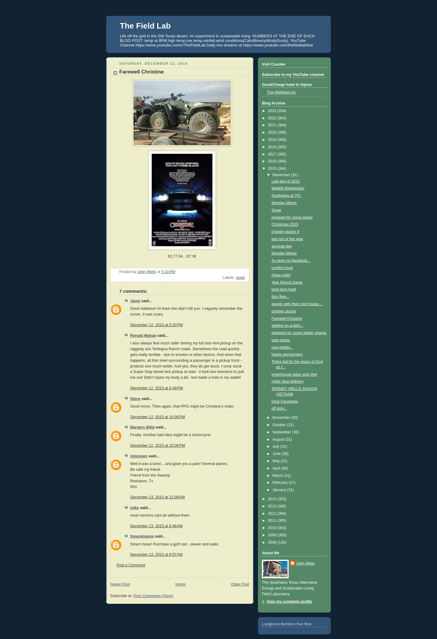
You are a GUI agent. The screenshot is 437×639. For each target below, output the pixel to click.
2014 (273, 499)
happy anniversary (287, 354)
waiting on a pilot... (287, 325)
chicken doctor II (286, 232)
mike (134, 508)
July (276, 446)
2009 (273, 535)
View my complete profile (289, 602)
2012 (273, 513)
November (282, 417)
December (282, 175)
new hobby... (282, 347)
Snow (276, 210)
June (277, 454)
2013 (273, 506)
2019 (273, 140)
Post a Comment (131, 565)
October (280, 425)
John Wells (305, 563)
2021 (273, 125)
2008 (273, 542)
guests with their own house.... (297, 304)
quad (240, 277)
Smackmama (142, 536)
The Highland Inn (281, 92)
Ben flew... (280, 297)
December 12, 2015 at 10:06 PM (157, 445)
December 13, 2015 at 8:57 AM (156, 554)
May (277, 461)
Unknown (138, 456)
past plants (281, 340)
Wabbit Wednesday (288, 188)
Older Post (240, 584)
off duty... (279, 408)
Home (180, 584)
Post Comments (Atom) (153, 596)
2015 (273, 168)
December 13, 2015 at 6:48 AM (156, 526)
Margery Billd (142, 427)
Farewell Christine (287, 318)
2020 (273, 132)
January (280, 490)
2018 (273, 147)
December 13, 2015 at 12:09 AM (157, 497)
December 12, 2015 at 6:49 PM (156, 388)
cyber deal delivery (287, 381)
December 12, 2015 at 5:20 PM (156, 325)
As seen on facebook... (291, 260)
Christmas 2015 (285, 224)
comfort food (282, 268)
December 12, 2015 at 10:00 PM (157, 417)
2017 (273, 154)
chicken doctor (284, 311)
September (282, 432)
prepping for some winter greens (299, 333)
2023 (273, 111)
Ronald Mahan (143, 335)
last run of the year (287, 239)
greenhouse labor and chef (294, 374)
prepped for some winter (292, 217)
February (281, 482)
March (278, 475)
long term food (284, 289)
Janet (135, 301)
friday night (281, 275)
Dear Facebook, (285, 401)
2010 (273, 528)
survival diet (282, 246)
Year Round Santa (287, 282)
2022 (273, 118)
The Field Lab (145, 25)
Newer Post (120, 584)
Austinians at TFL (286, 195)
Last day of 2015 (286, 181)
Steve (135, 399)
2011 (273, 520)
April (277, 468)
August (279, 439)
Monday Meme (284, 203)
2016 (273, 161)
